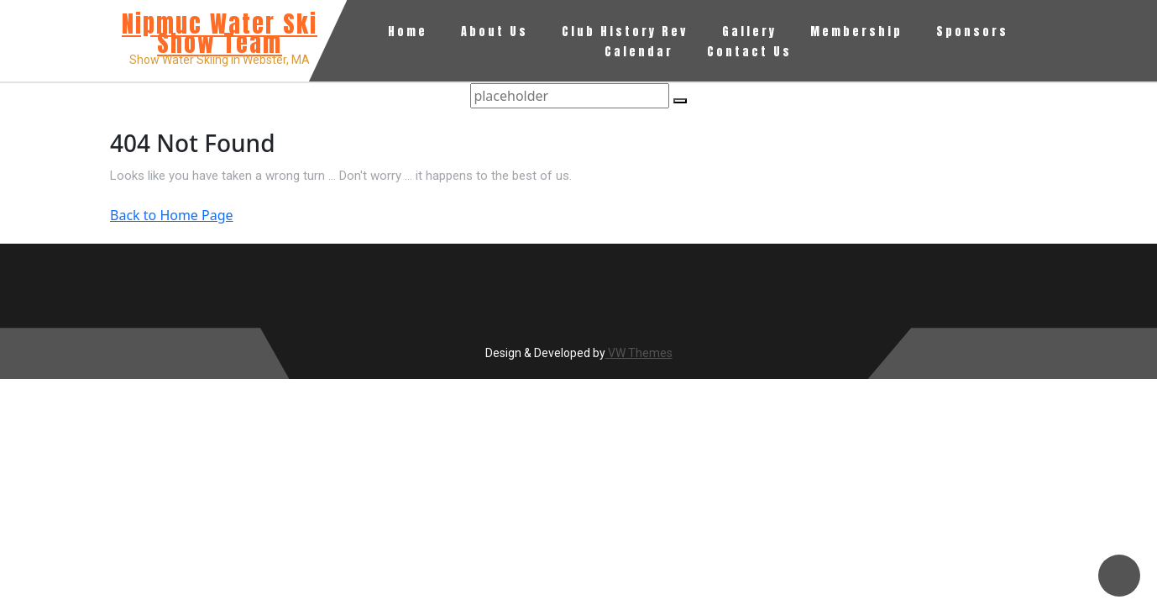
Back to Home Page (171, 215)
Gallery (749, 31)
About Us (494, 31)
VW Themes (639, 353)
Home (407, 31)
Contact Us (749, 51)
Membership (856, 31)
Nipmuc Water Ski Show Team (219, 33)
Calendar (639, 51)
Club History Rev (625, 31)
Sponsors (972, 31)
